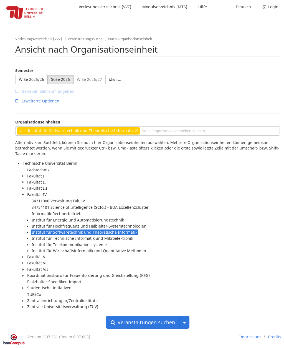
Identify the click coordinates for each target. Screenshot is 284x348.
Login (270, 6)
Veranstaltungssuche (85, 38)
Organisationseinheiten (37, 122)
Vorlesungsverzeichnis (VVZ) (105, 6)
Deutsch (243, 6)
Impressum (250, 336)
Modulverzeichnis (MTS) (164, 6)
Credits (274, 336)
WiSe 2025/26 (31, 79)
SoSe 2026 (60, 79)
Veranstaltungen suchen (143, 322)
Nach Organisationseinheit (130, 38)
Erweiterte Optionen (37, 101)
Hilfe (202, 6)
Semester (24, 70)
